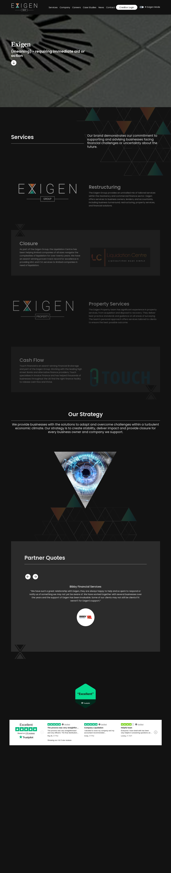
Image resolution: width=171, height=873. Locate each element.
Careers (76, 7)
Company (65, 7)
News (101, 7)
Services (53, 7)
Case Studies (89, 7)
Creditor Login (126, 7)
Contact (110, 7)
